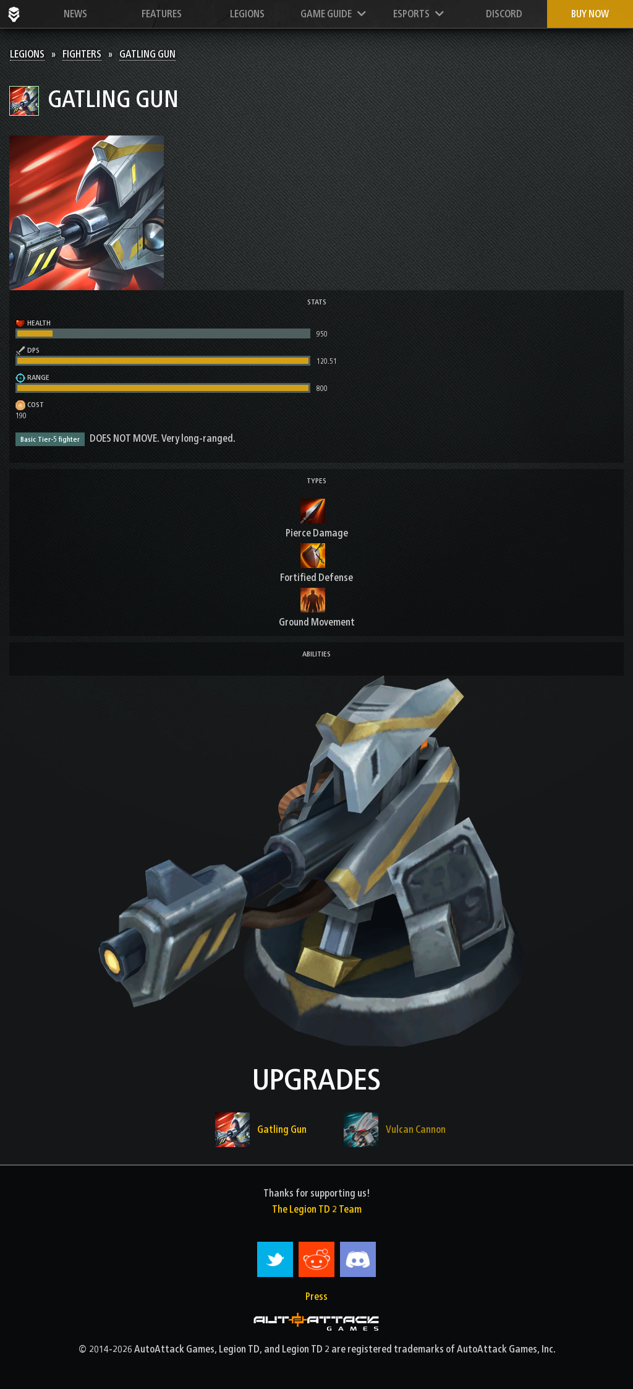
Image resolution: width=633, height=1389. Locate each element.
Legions (247, 14)
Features (162, 14)
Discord (504, 14)
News (75, 14)
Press (316, 1296)
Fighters (81, 54)
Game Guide (333, 14)
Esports (418, 14)
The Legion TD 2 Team (317, 1209)
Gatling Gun (147, 54)
